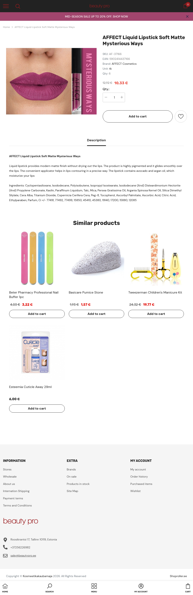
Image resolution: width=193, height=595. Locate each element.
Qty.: (106, 89)
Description (96, 140)
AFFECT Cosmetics (124, 64)
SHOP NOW (120, 16)
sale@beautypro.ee (23, 555)
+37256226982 (20, 547)
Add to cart (138, 116)
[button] (49, 588)
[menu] (6, 6)
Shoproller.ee (178, 576)
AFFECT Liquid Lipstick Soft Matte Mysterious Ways (45, 27)
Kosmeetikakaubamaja (37, 576)
